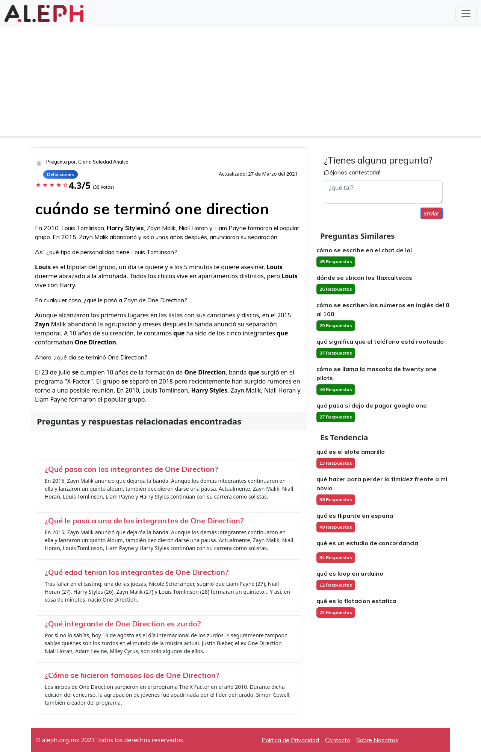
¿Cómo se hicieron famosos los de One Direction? (132, 675)
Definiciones (60, 174)
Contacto (337, 740)
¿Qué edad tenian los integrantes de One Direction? (137, 572)
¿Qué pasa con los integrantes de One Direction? (131, 469)
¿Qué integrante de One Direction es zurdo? (123, 623)
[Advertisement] (240, 83)
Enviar (431, 213)
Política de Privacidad (290, 740)
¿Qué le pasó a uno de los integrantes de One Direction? (144, 520)
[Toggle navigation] (465, 13)
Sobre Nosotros (377, 740)
